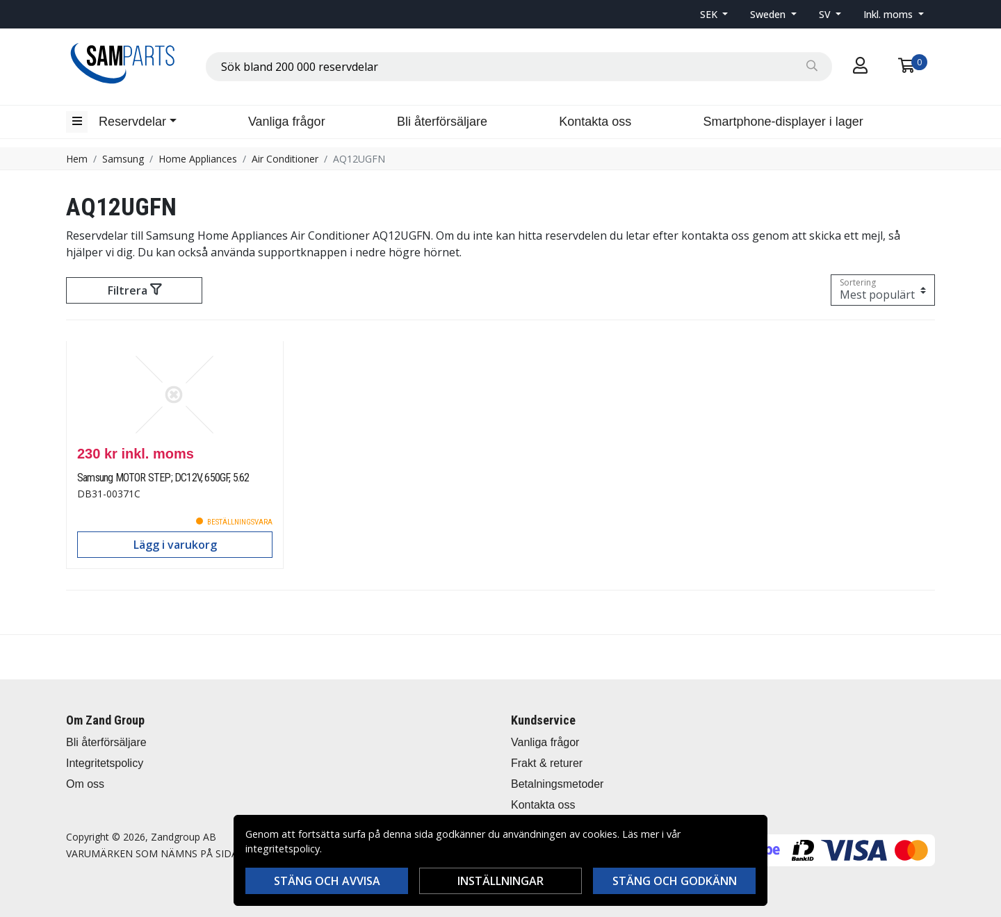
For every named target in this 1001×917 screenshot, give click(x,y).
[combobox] (518, 67)
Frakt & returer (547, 763)
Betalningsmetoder (557, 784)
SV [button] (826, 14)
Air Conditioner (285, 158)
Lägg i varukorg (175, 544)
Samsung (123, 158)
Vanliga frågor (286, 122)
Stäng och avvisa (327, 881)
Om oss (85, 784)
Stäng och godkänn (674, 881)
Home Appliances (197, 158)
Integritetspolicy (104, 763)
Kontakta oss (595, 122)
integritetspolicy (282, 848)
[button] (714, 14)
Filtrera (134, 290)
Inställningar (500, 881)
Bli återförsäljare (442, 122)
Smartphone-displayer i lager (783, 122)
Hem (77, 158)
